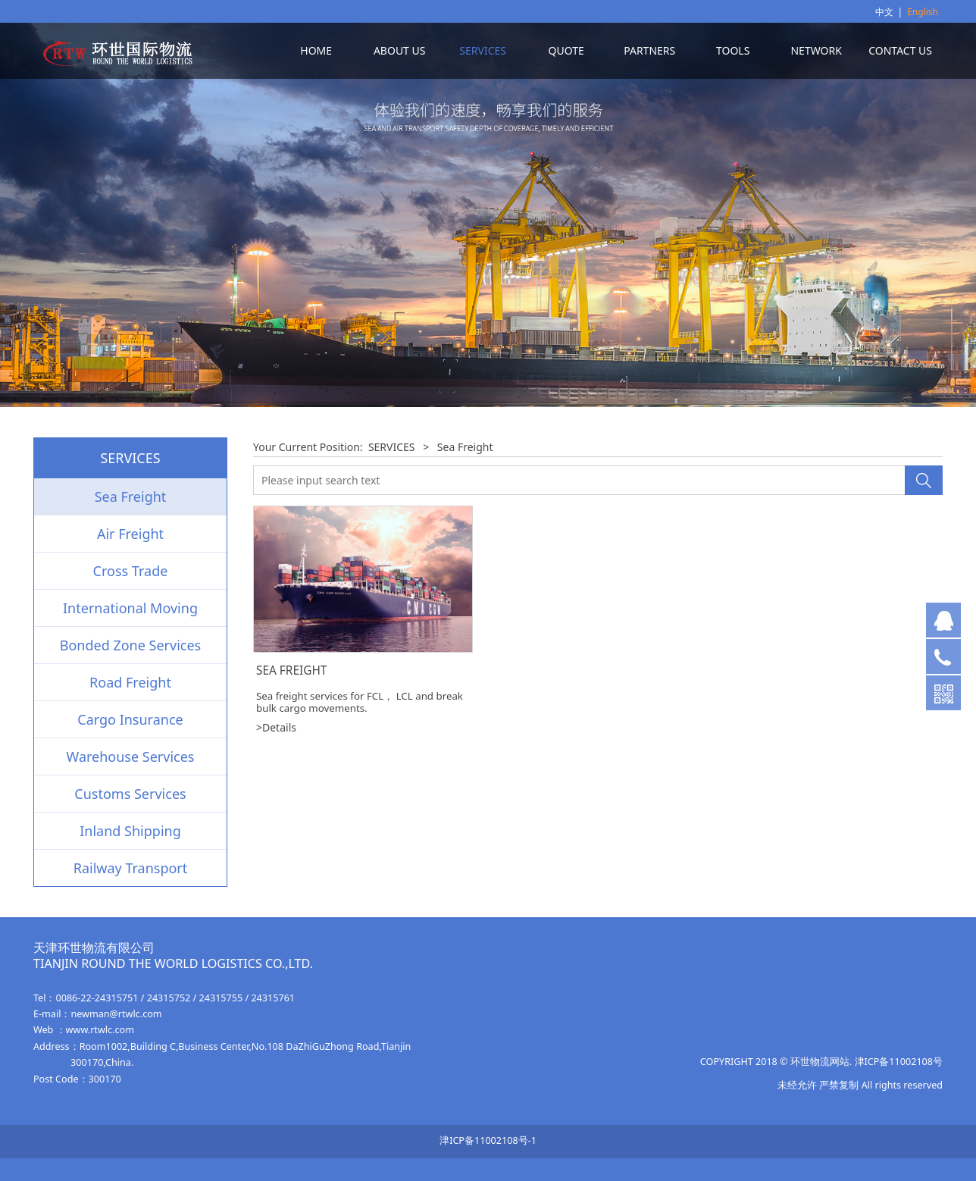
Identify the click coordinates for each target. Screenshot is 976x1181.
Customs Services (130, 794)
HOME (316, 50)
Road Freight (130, 682)
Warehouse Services (131, 756)
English (922, 11)
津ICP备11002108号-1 (488, 1140)
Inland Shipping (130, 831)
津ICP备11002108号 (899, 1061)
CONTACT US (900, 50)
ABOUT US (400, 50)
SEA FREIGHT (291, 670)
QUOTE (566, 50)
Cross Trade (130, 571)
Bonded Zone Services (131, 645)
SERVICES (482, 50)
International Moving (130, 608)
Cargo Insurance (130, 719)
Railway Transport (131, 868)
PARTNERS (649, 50)
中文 (884, 11)
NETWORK (815, 50)
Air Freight (130, 534)
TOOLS (732, 50)
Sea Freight (131, 496)
